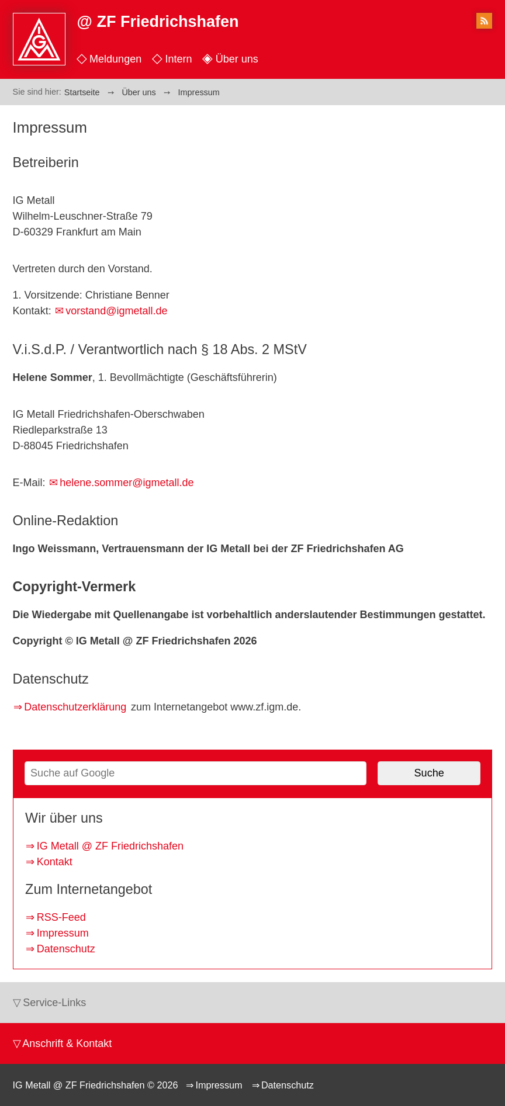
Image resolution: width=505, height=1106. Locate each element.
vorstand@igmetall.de (116, 311)
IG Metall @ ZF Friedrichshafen (110, 846)
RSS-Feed (61, 917)
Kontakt (54, 862)
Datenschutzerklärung (75, 707)
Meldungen (115, 59)
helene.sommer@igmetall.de (126, 482)
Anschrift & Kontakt (67, 1043)
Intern (178, 59)
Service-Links (54, 1002)
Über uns (237, 59)
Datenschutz (66, 949)
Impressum (63, 933)
